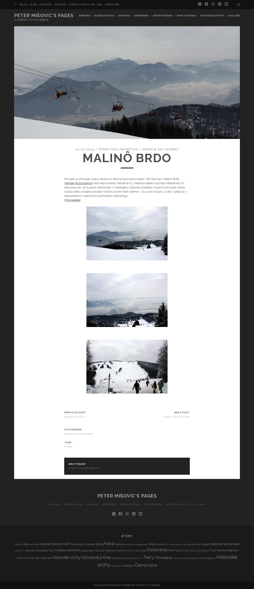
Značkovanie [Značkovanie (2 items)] (117, 566)
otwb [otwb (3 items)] (144, 550)
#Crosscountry (212, 15)
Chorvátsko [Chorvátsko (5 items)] (77, 544)
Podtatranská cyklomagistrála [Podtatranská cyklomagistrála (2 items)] (195, 551)
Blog (23, 4)
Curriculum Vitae (82, 4)
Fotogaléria (72, 200)
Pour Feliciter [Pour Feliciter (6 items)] (218, 550)
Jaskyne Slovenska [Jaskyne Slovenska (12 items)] (224, 544)
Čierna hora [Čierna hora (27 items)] (146, 565)
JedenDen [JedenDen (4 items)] (30, 550)
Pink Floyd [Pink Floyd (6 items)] (175, 550)
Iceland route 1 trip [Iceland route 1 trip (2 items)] (177, 544)
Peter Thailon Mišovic (118, 149)
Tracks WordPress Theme (112, 585)
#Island (234, 15)
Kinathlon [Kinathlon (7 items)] (61, 550)
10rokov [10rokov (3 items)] (19, 544)
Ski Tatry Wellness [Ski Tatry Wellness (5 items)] (41, 557)
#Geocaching (104, 15)
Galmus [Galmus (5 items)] (119, 544)
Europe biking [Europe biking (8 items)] (94, 544)
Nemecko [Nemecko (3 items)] (121, 550)
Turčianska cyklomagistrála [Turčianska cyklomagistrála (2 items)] (185, 558)
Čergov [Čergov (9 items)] (128, 565)
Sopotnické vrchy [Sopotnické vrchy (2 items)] (135, 558)
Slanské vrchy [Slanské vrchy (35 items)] (67, 557)
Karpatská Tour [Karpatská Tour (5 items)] (45, 550)
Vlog (33, 4)
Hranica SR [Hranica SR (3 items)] (162, 544)
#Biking (84, 15)
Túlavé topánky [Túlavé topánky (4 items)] (207, 558)
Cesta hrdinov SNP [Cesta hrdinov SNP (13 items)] (55, 544)
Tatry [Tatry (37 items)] (149, 557)
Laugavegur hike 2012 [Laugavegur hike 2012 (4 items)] (92, 550)
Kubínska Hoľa (75, 417)
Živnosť (60, 4)
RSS (99, 4)
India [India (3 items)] (188, 544)
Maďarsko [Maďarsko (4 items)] (110, 550)
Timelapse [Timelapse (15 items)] (164, 558)
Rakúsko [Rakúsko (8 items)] (233, 550)
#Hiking (124, 15)
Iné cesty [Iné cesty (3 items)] (196, 544)
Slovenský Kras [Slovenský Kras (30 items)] (96, 557)
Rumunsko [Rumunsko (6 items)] (23, 558)
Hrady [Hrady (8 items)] (152, 544)
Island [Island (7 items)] (205, 544)
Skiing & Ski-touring (160, 149)
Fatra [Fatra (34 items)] (109, 543)
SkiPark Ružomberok (78, 183)
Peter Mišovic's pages (44, 15)
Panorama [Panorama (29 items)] (157, 549)
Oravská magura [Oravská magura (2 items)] (133, 551)
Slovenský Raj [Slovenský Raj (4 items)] (119, 558)
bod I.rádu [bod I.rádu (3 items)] (35, 544)
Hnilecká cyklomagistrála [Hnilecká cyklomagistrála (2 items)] (136, 544)
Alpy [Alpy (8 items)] (26, 544)
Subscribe (112, 4)
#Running (141, 15)
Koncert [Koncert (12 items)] (74, 550)
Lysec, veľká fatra (176, 417)
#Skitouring (186, 15)
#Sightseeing (163, 15)
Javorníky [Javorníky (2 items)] (19, 551)
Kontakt (46, 4)
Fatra (68, 446)
